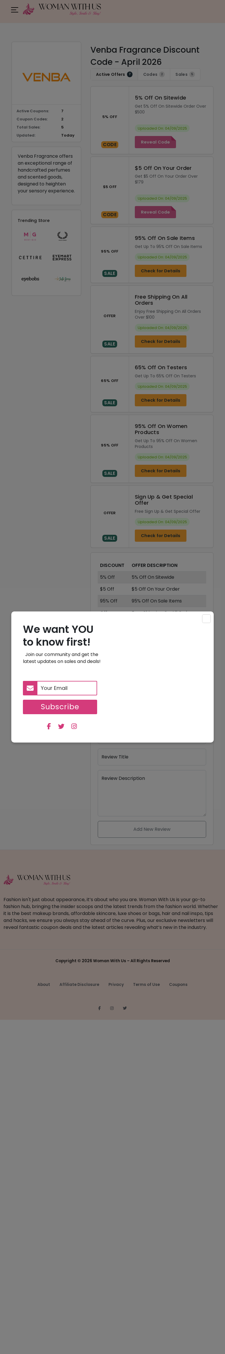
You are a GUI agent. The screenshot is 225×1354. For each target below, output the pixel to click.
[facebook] (49, 727)
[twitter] (61, 727)
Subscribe (60, 707)
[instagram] (74, 727)
